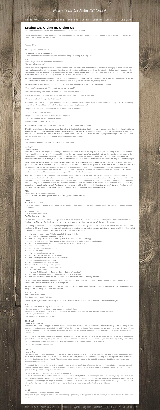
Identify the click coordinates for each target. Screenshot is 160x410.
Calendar (97, 20)
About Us (47, 20)
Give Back (126, 20)
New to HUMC (32, 20)
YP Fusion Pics (76, 24)
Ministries (73, 20)
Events (85, 20)
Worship (60, 20)
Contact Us (111, 20)
